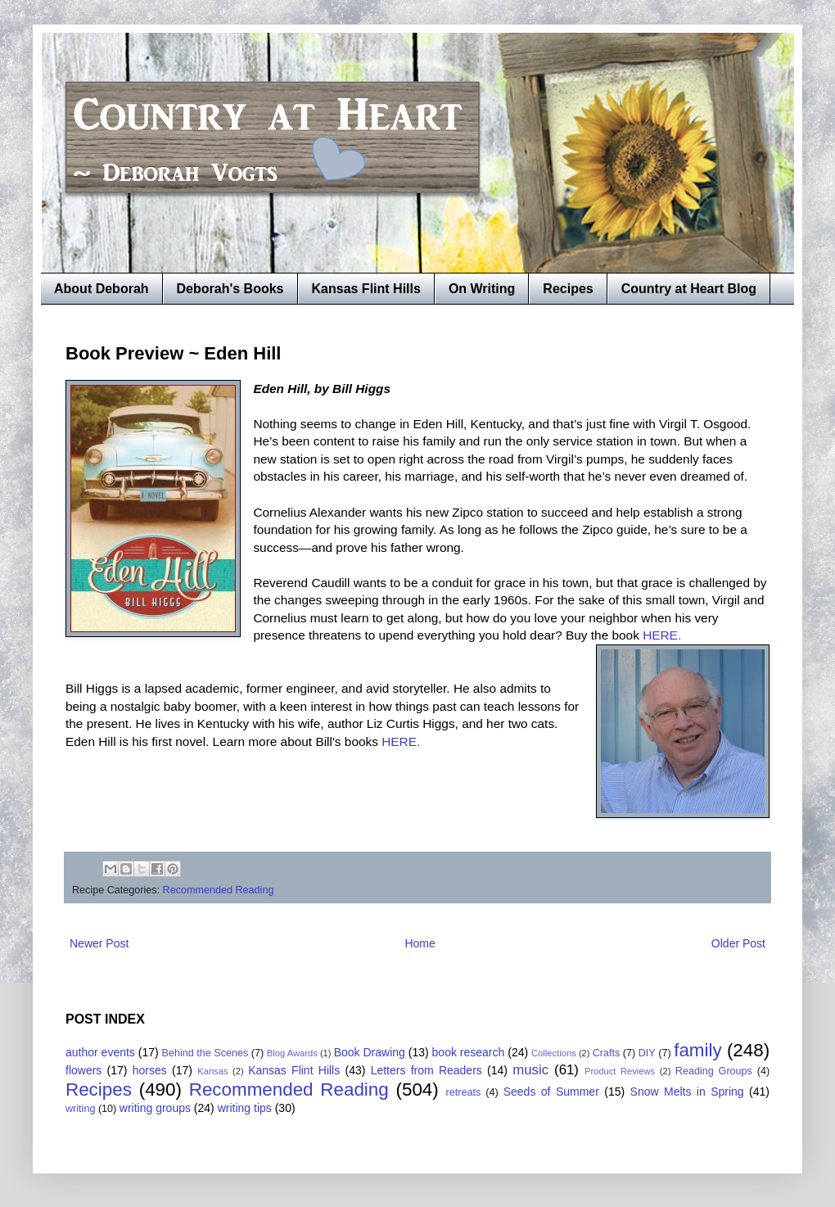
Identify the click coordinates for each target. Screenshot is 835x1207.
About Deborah (101, 289)
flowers (83, 1070)
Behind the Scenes (205, 1053)
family (697, 1050)
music (530, 1070)
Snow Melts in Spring (687, 1091)
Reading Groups (713, 1071)
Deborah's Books (230, 289)
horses (150, 1070)
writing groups (155, 1107)
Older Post (738, 943)
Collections (553, 1053)
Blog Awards (292, 1053)
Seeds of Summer (551, 1091)
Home (419, 943)
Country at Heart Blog (688, 289)
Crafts (607, 1053)
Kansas (212, 1071)
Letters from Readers (426, 1070)
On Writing (482, 289)
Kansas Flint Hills (366, 289)
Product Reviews (619, 1071)
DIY (647, 1053)
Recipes (568, 289)
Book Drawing (369, 1052)
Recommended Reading (218, 890)
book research (468, 1052)
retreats (463, 1092)
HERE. (663, 635)
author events (100, 1052)
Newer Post (99, 943)
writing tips (245, 1107)
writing (80, 1108)
